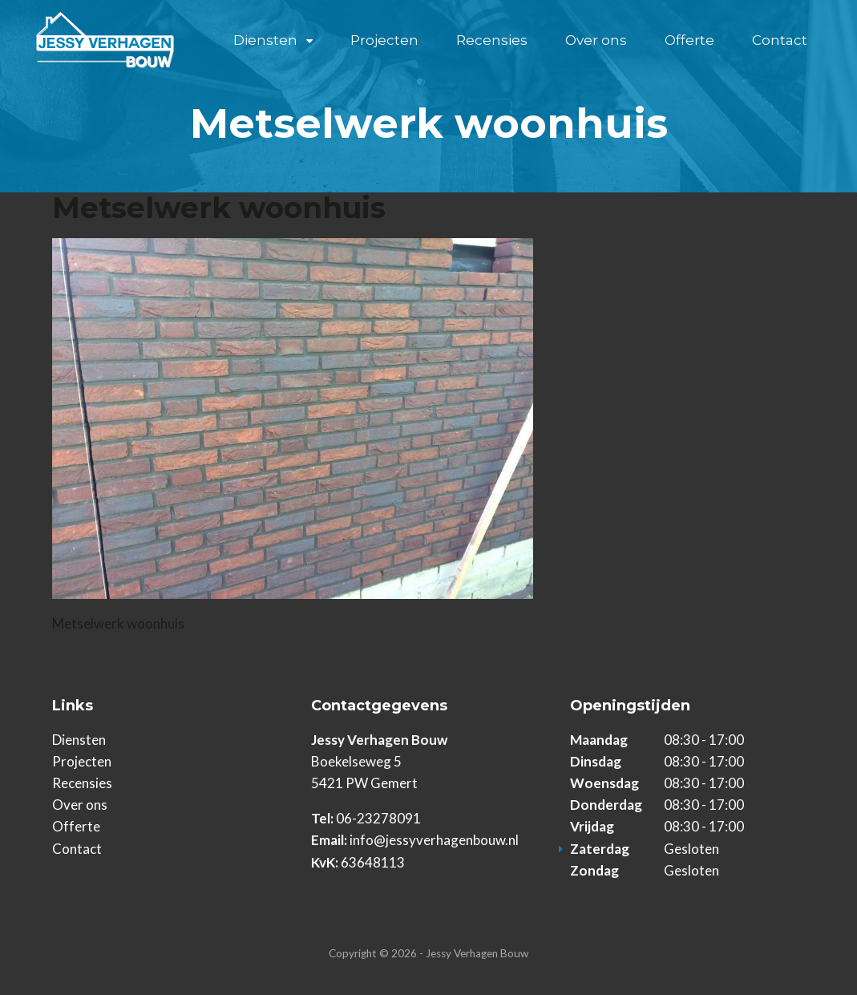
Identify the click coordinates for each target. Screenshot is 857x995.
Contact (779, 40)
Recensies (492, 40)
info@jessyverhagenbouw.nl (434, 839)
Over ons (596, 40)
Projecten (384, 40)
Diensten (265, 40)
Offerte (689, 40)
